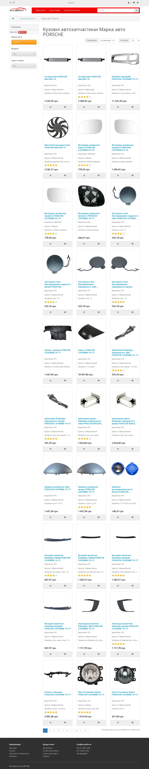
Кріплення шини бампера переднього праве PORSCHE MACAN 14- (124, 421)
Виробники (48, 748)
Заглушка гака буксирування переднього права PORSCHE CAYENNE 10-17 (125, 284)
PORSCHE (22, 32)
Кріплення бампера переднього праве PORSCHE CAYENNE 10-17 (57, 421)
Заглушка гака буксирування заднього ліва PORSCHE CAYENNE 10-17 (125, 215)
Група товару (54, 10)
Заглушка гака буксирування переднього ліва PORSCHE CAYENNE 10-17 (91, 284)
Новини (46, 756)
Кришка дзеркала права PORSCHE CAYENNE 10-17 (88, 489)
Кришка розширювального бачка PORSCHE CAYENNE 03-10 (122, 489)
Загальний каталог (72, 10)
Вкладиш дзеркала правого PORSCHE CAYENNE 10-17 (89, 215)
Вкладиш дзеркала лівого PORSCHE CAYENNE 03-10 (89, 147)
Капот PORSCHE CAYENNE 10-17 (86, 351)
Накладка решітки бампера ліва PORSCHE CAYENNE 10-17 (90, 626)
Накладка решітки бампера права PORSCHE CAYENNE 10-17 (125, 626)
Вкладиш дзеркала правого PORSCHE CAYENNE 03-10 (122, 147)
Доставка (13, 748)
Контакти (13, 756)
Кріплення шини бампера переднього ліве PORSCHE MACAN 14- (89, 421)
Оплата (12, 751)
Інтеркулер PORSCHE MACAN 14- (55, 77)
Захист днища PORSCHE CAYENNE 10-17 (57, 351)
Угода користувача (50, 753)
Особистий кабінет (51, 751)
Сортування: (92, 40)
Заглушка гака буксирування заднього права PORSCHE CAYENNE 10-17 (57, 284)
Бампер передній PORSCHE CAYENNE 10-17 (125, 77)
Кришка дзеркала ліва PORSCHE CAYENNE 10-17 (57, 488)
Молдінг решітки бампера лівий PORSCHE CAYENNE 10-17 (57, 557)
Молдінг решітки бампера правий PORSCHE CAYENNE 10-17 (125, 557)
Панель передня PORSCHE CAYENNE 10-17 (57, 693)
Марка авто (40, 10)
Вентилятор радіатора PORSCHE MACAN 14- (57, 146)
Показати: (124, 40)
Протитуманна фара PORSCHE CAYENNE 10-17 (91, 693)
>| (86, 730)
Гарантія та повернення (19, 753)
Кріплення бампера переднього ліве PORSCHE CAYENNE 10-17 (125, 352)
